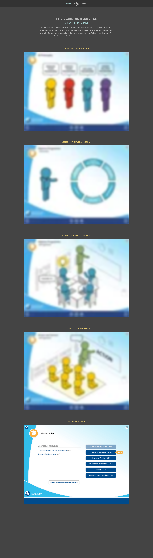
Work (68, 4)
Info (84, 4)
